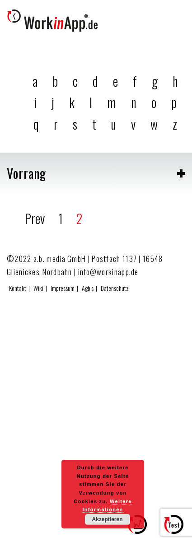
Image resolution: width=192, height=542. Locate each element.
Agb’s (88, 288)
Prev (35, 218)
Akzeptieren (107, 519)
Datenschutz (115, 288)
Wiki (38, 288)
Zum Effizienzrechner (140, 528)
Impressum (63, 288)
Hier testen (177, 528)
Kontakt (17, 288)
